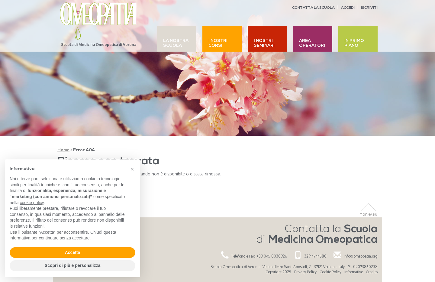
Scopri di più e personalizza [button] (72, 265)
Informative (353, 272)
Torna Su (368, 214)
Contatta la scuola (313, 8)
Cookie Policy (330, 272)
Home (63, 150)
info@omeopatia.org (361, 256)
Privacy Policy (305, 272)
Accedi (348, 8)
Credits (372, 272)
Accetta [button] (72, 252)
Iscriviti (369, 8)
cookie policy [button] (32, 202)
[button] (132, 169)
